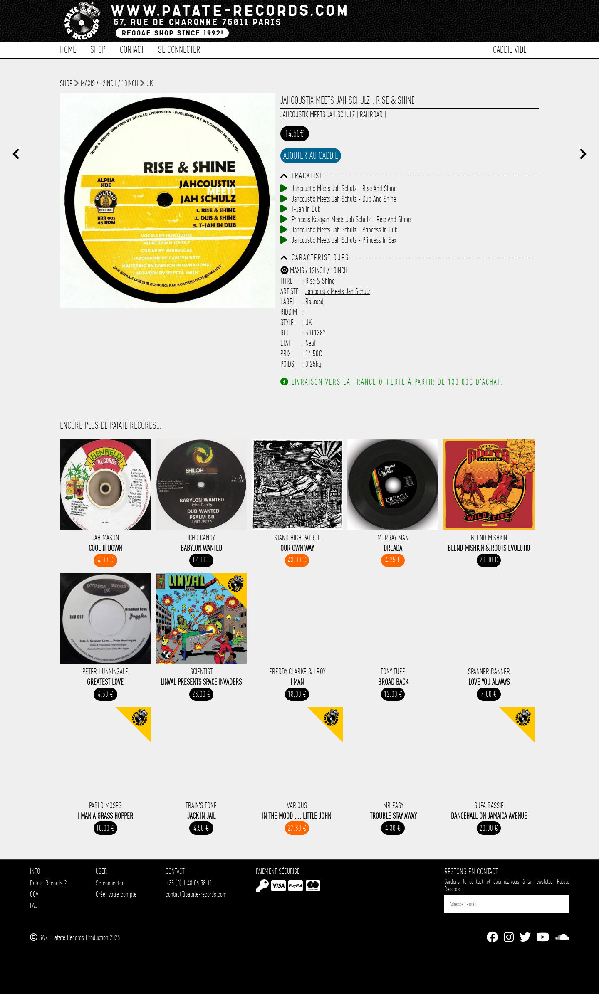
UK (149, 83)
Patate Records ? (48, 882)
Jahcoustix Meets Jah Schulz (317, 114)
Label (287, 301)
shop (66, 83)
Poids (287, 364)
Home (68, 49)
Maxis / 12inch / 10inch (109, 83)
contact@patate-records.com (196, 894)
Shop (98, 49)
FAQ (33, 905)
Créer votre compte (116, 894)
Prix (285, 353)
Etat (285, 343)
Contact (132, 49)
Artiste (289, 291)
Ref (285, 333)
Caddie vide (510, 49)
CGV (34, 894)
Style (287, 322)
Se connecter (179, 49)
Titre (286, 281)
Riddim (288, 312)
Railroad (371, 114)
